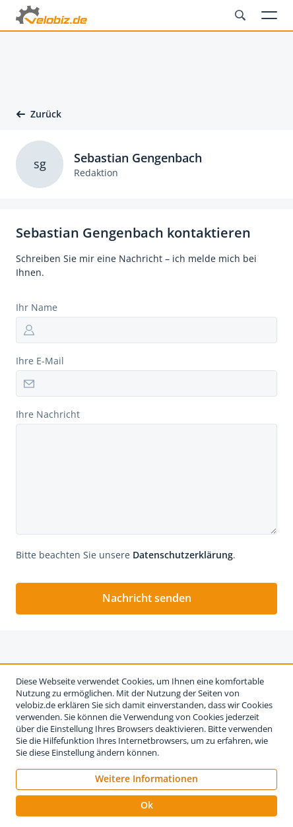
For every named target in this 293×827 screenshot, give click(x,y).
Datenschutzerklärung (183, 554)
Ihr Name (36, 307)
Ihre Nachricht (48, 414)
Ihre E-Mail (40, 360)
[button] (146, 598)
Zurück (38, 114)
